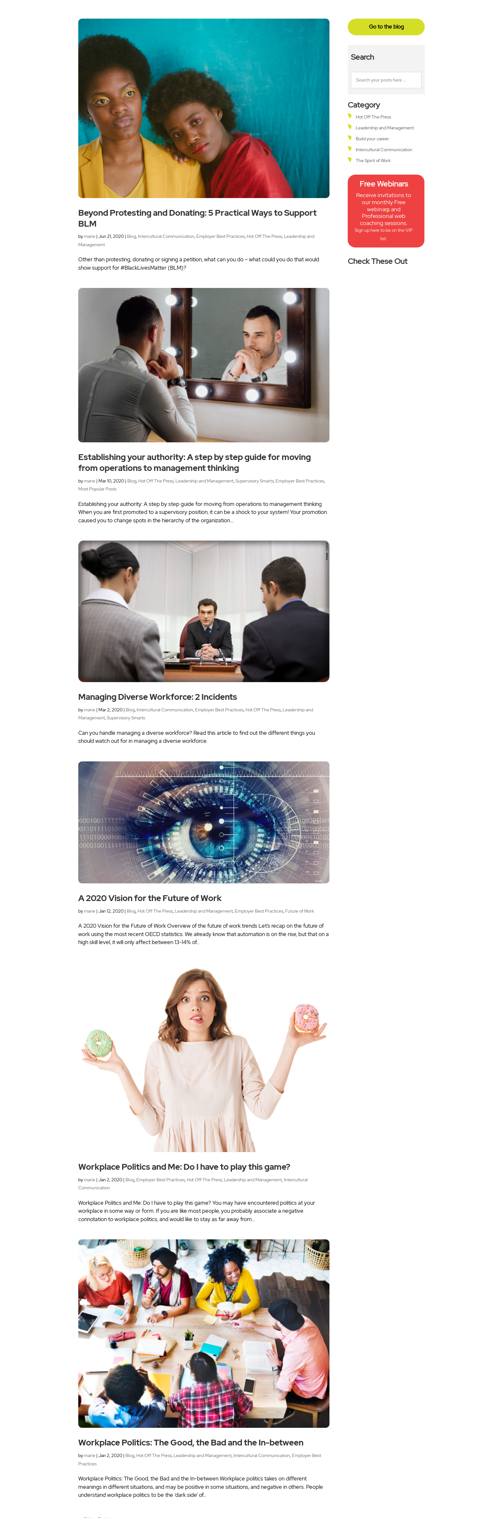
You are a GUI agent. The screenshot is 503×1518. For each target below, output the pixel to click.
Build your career (372, 139)
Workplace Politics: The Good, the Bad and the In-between (190, 1442)
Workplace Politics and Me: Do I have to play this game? (184, 1166)
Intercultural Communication (166, 236)
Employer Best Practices (220, 236)
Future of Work (299, 911)
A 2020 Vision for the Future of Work (150, 898)
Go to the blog (386, 26)
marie (89, 236)
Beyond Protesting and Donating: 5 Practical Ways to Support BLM (197, 218)
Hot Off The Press (264, 236)
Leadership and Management (204, 481)
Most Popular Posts (97, 489)
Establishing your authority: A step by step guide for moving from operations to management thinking (194, 462)
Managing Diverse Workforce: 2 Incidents (157, 696)
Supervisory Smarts (254, 481)
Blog (131, 236)
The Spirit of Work (373, 160)
